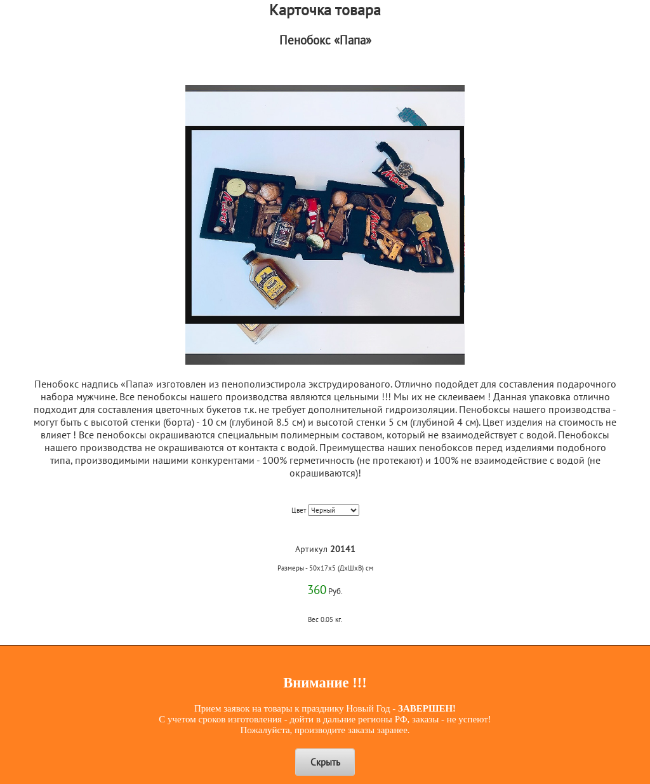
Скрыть (325, 762)
